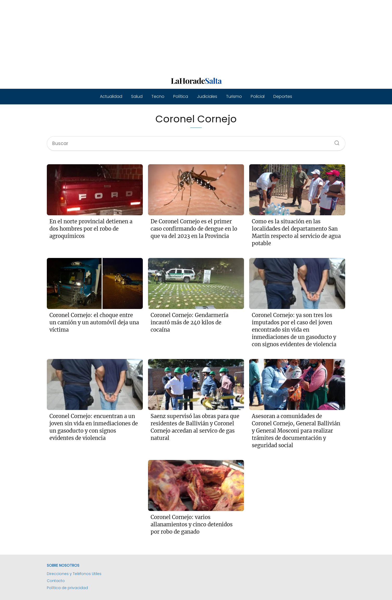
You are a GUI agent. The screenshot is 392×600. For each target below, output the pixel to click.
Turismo (234, 96)
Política (180, 96)
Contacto (56, 580)
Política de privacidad (67, 587)
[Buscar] (335, 141)
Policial (258, 96)
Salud (137, 96)
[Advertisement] (156, 36)
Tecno (157, 96)
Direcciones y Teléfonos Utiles (74, 573)
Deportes (282, 96)
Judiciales (207, 96)
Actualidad (111, 96)
